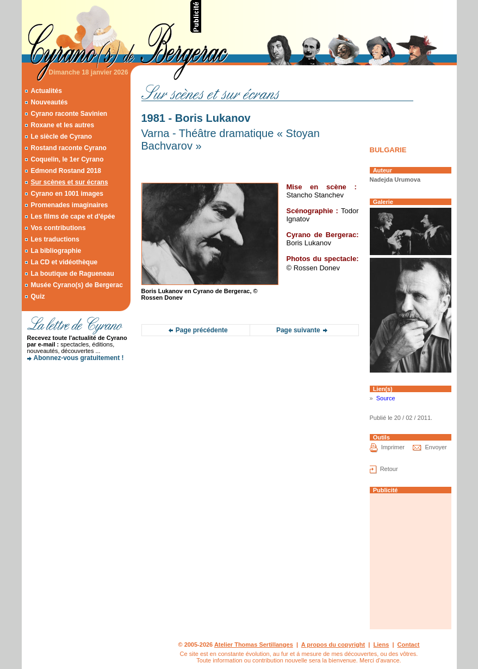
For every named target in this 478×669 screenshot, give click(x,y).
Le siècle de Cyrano (61, 136)
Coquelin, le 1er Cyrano (66, 159)
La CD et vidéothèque (63, 262)
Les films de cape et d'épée (72, 216)
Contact (409, 644)
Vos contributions (57, 228)
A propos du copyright (333, 644)
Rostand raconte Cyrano (68, 148)
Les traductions (54, 239)
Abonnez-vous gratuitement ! (79, 358)
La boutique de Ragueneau (72, 273)
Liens (381, 644)
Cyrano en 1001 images (66, 193)
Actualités (45, 91)
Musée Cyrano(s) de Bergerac (76, 285)
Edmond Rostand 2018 (65, 171)
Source (385, 398)
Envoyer (435, 447)
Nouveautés (48, 102)
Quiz (37, 296)
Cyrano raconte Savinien (68, 113)
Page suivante (298, 330)
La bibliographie (55, 251)
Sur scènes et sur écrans (69, 182)
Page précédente (202, 330)
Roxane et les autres (62, 125)
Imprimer (393, 447)
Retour (389, 469)
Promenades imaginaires (69, 205)
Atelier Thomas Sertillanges (253, 644)
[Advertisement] (329, 16)
